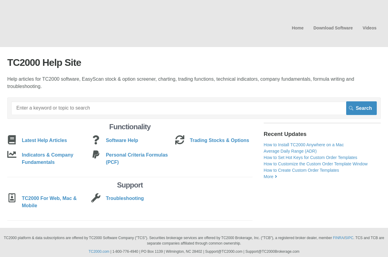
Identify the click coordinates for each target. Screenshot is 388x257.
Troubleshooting (125, 198)
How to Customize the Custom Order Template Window (316, 163)
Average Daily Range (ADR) (290, 151)
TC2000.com (99, 251)
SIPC (349, 238)
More (268, 176)
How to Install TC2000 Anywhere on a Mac (304, 144)
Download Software (333, 27)
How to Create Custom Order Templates (301, 170)
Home (298, 27)
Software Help (122, 140)
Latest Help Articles (44, 140)
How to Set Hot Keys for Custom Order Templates (310, 157)
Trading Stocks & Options (219, 140)
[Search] (194, 108)
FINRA (338, 238)
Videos (369, 27)
